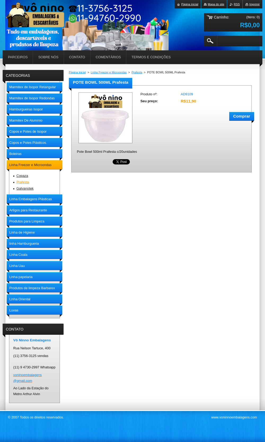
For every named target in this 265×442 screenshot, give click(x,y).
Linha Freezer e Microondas (109, 72)
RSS (237, 4)
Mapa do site (216, 4)
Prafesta (136, 72)
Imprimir (254, 4)
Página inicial (77, 72)
